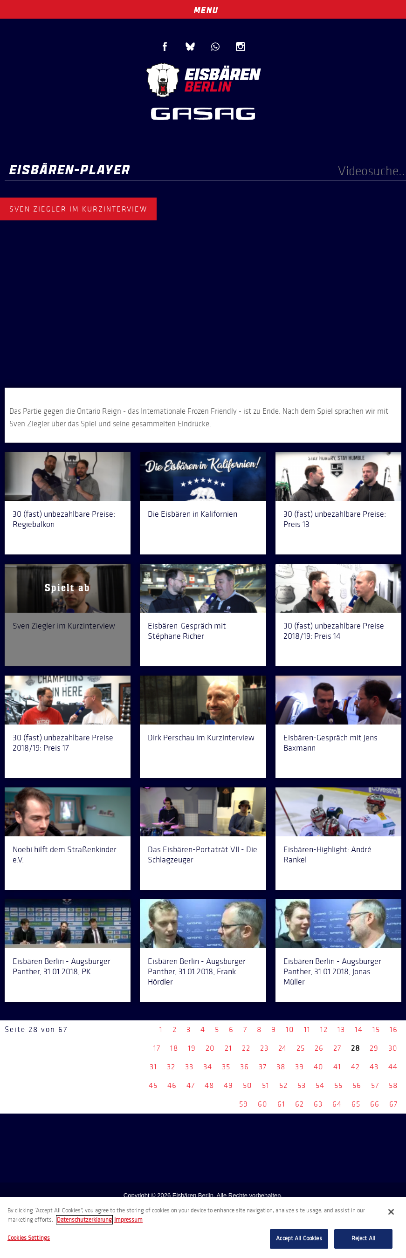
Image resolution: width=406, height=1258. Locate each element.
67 (393, 1104)
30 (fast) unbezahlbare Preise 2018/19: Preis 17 (63, 742)
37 (263, 1067)
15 (376, 1029)
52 (283, 1085)
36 (244, 1067)
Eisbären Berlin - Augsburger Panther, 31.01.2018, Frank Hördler (197, 971)
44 (393, 1067)
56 (356, 1085)
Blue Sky (190, 46)
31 (153, 1067)
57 (375, 1085)
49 (228, 1085)
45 (153, 1085)
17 (156, 1048)
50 (247, 1085)
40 (318, 1067)
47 (190, 1085)
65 (355, 1104)
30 (393, 1048)
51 (265, 1085)
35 (226, 1067)
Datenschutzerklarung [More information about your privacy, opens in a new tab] (84, 1220)
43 (374, 1067)
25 (300, 1048)
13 (341, 1029)
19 (192, 1048)
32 (171, 1067)
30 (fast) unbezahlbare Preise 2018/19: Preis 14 (333, 631)
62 (299, 1104)
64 (337, 1104)
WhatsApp (215, 46)
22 (246, 1048)
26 (319, 1048)
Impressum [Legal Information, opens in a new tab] (128, 1220)
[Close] (391, 1212)
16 (394, 1029)
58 (393, 1085)
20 (210, 1048)
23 (264, 1048)
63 (318, 1104)
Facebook (165, 46)
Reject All (363, 1238)
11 (307, 1029)
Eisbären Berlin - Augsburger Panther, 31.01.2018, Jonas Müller (332, 971)
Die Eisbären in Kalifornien (192, 514)
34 (207, 1067)
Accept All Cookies (299, 1238)
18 (174, 1048)
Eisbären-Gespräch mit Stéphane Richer (187, 631)
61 (281, 1104)
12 (324, 1029)
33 (189, 1067)
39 (299, 1067)
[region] (203, 1227)
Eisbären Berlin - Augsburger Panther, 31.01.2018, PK (61, 966)
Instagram (240, 46)
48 (209, 1085)
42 (355, 1067)
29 (374, 1048)
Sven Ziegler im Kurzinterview (64, 626)
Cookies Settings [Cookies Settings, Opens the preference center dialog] (28, 1238)
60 (263, 1104)
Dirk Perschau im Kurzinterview (201, 737)
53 (301, 1085)
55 (338, 1085)
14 (359, 1029)
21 (228, 1048)
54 (320, 1085)
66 (374, 1104)
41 (337, 1067)
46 (172, 1085)
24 (282, 1048)
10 (290, 1029)
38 (280, 1067)
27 (337, 1048)
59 (243, 1104)
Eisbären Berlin (203, 79)
